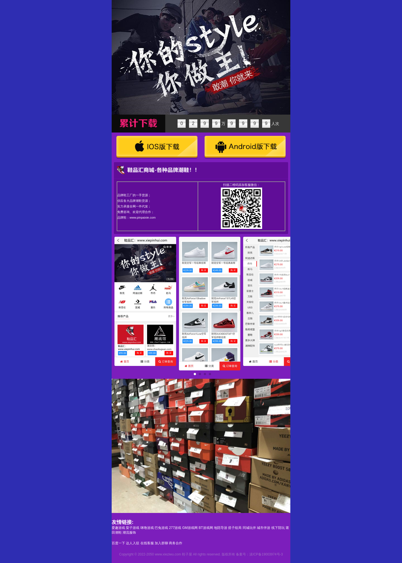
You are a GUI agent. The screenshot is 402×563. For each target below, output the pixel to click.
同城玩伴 (249, 528)
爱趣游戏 (118, 528)
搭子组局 (234, 528)
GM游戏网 (190, 528)
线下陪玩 (278, 528)
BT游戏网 (205, 528)
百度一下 (118, 543)
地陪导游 (220, 528)
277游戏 (175, 528)
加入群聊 (161, 543)
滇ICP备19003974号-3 (266, 554)
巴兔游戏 (161, 528)
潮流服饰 (129, 532)
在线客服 (147, 543)
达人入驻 (132, 543)
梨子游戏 (132, 528)
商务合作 (175, 543)
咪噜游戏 (147, 528)
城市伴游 (263, 528)
